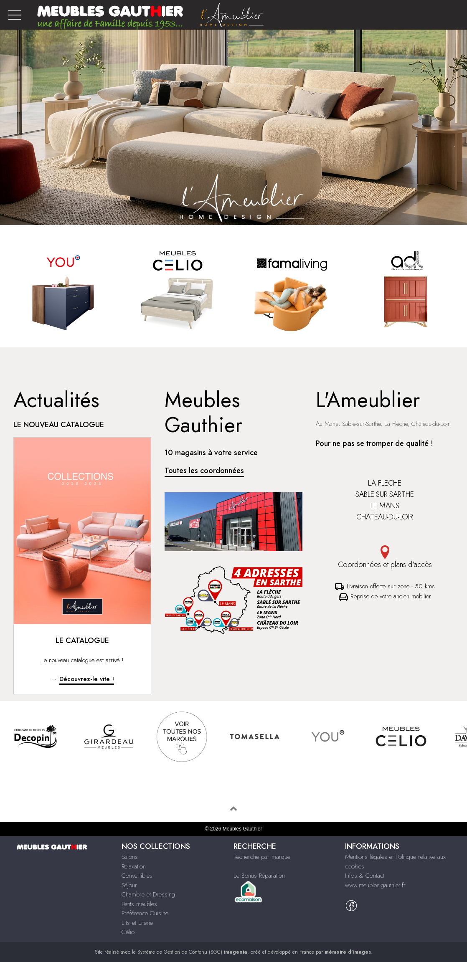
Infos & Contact (364, 875)
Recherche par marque (262, 856)
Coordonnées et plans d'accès (384, 557)
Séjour (129, 885)
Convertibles (137, 875)
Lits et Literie (137, 922)
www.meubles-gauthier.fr (375, 885)
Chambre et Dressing (148, 894)
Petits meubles (139, 904)
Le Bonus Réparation (259, 875)
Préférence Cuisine (145, 913)
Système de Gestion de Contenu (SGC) (192, 952)
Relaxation (134, 866)
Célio (128, 932)
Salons (130, 856)
